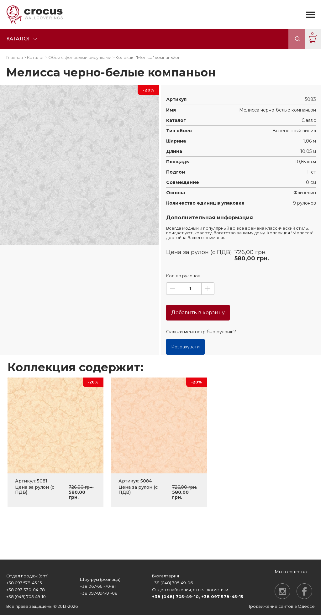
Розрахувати (185, 347)
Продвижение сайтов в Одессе (281, 606)
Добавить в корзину (198, 312)
